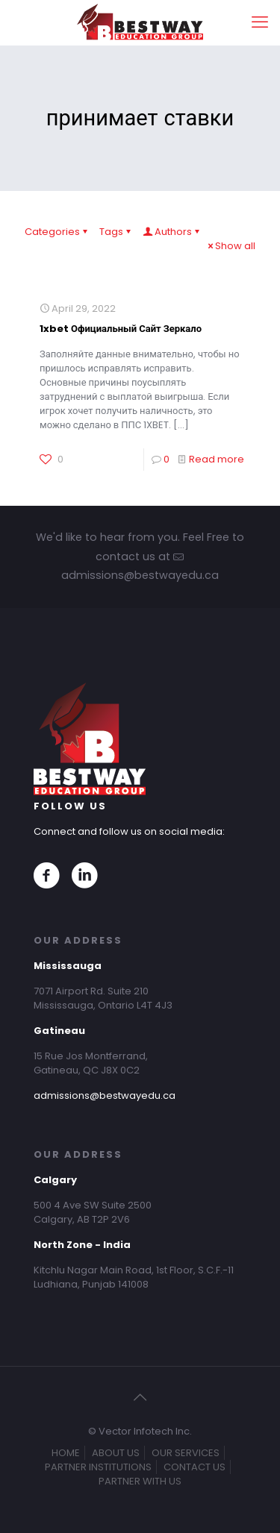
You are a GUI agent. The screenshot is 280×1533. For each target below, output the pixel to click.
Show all (230, 246)
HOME (66, 1453)
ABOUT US (116, 1453)
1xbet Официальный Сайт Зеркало (121, 329)
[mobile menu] (260, 22)
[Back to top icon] (140, 1397)
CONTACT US (194, 1467)
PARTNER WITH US (140, 1481)
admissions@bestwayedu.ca (104, 1095)
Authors (172, 232)
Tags (116, 232)
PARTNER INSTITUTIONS (98, 1467)
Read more (216, 459)
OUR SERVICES (186, 1453)
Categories (57, 232)
